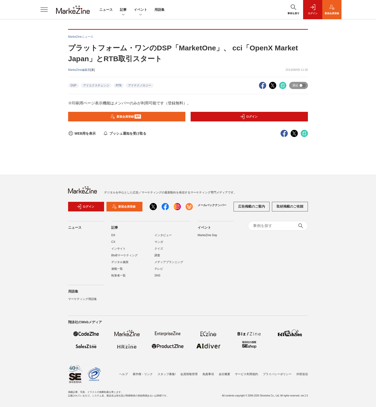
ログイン (249, 116)
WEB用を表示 (82, 133)
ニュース (106, 10)
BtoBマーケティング (124, 255)
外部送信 (302, 374)
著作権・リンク (143, 374)
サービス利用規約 (246, 374)
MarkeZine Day (207, 235)
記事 (123, 10)
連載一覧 (117, 268)
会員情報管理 (189, 374)
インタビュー (163, 235)
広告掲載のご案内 (251, 206)
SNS (157, 275)
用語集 (159, 10)
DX (113, 235)
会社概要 (224, 374)
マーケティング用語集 (82, 299)
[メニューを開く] (44, 9)
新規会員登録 (125, 116)
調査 (157, 255)
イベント (140, 10)
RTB (119, 85)
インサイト (118, 248)
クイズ (158, 248)
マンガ (158, 242)
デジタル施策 (120, 262)
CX (113, 242)
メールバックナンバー (212, 205)
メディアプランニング (168, 262)
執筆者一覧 (118, 275)
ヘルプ (123, 374)
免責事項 (208, 374)
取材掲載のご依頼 (289, 206)
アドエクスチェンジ (96, 85)
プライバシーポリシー (277, 374)
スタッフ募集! (167, 374)
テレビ (158, 268)
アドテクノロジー (139, 85)
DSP (73, 85)
